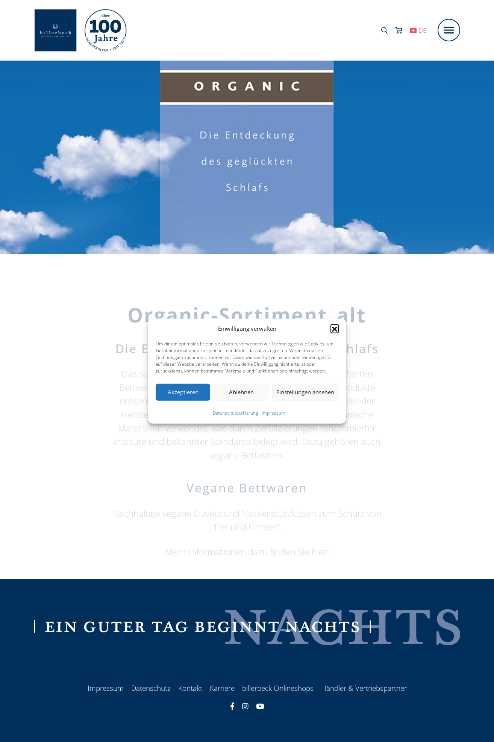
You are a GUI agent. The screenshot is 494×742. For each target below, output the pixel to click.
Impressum (273, 412)
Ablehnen (241, 392)
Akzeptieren (183, 392)
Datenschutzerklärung (235, 412)
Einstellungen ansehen (305, 392)
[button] (334, 328)
